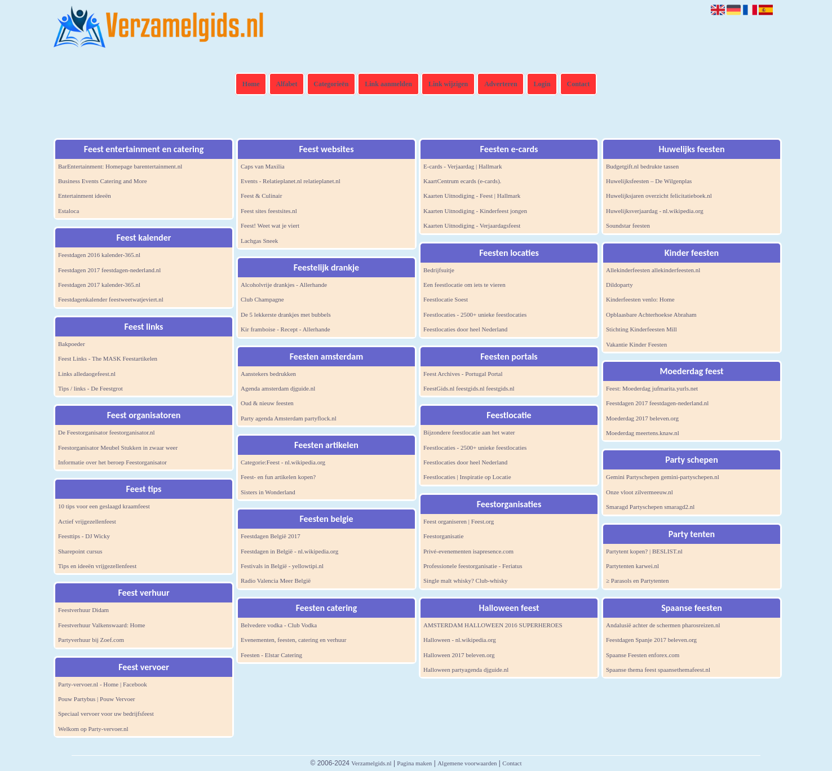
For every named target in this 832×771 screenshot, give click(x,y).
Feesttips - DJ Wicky (84, 536)
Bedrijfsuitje (438, 270)
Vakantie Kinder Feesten (636, 344)
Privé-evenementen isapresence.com (468, 551)
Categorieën (330, 84)
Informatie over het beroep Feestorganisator (112, 462)
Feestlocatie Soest (445, 299)
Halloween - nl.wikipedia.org (459, 639)
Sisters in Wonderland (268, 492)
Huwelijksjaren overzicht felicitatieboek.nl (659, 195)
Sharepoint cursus (80, 551)
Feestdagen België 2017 (270, 536)
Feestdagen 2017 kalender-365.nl (99, 284)
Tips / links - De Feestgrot (90, 388)
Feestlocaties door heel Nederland (465, 329)
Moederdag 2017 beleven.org (642, 418)
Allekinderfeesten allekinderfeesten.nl (653, 270)
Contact (578, 84)
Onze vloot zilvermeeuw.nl (639, 492)
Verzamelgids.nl (371, 763)
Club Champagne (262, 299)
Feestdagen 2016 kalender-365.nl (99, 254)
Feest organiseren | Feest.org (458, 521)
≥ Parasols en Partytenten (637, 580)
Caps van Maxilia (263, 166)
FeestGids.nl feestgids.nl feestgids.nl (469, 388)
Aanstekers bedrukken (268, 373)
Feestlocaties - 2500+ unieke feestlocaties (474, 314)
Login (542, 84)
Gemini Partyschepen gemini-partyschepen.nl (662, 476)
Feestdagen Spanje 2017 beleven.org (651, 639)
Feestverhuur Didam (83, 609)
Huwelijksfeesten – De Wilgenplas (649, 181)
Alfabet (286, 84)
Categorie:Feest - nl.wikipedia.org (283, 462)
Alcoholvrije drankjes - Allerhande (284, 284)
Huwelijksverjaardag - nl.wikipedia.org (654, 210)
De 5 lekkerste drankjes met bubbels (286, 314)
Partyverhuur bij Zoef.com (91, 639)
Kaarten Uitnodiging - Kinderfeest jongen (475, 210)
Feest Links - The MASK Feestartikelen (107, 358)
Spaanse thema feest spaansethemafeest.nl (658, 669)
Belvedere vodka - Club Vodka (279, 625)
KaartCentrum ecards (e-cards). (462, 181)
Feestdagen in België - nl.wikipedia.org (289, 551)
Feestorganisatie (443, 536)
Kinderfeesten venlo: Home (640, 299)
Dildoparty (619, 284)
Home (251, 84)
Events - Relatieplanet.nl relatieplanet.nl (290, 181)
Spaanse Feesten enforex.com (642, 655)
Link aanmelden (388, 84)
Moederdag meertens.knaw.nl (642, 432)
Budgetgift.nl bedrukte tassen (642, 166)
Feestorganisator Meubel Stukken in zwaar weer (118, 447)
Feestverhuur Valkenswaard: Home (101, 625)
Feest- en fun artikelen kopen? (278, 476)
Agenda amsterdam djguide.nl (278, 388)
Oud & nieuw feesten (267, 403)
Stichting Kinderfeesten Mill (641, 329)
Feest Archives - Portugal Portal (463, 373)
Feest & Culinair (261, 195)
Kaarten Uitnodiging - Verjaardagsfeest (471, 225)
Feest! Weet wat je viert (270, 225)
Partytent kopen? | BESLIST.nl (644, 551)
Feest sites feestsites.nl (269, 210)
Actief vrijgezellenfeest (87, 521)
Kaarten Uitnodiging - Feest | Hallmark (471, 195)
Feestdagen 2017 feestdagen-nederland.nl (109, 270)
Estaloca (68, 210)
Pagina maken (414, 763)
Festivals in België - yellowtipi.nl (282, 565)
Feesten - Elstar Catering (271, 655)
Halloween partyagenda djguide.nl (465, 669)
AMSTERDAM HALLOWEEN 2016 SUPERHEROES (493, 625)
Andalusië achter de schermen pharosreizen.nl (663, 625)
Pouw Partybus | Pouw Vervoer (96, 698)
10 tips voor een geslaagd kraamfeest (104, 506)
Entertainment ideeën (84, 195)
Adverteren (500, 84)
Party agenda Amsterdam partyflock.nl (289, 418)
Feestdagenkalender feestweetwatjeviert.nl (110, 299)
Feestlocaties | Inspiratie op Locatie (467, 476)
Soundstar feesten (628, 225)
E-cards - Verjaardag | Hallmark (462, 166)
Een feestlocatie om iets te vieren (464, 284)
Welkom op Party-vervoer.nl (93, 728)
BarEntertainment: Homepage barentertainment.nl (120, 166)
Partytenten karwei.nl (632, 565)
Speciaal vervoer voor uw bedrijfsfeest (106, 713)
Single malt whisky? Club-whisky (465, 580)
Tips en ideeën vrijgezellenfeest (97, 565)
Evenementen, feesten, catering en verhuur (294, 639)
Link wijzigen (448, 84)
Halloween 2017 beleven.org (459, 655)
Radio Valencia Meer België (276, 580)
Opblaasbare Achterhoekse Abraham (651, 314)
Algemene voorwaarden (467, 763)
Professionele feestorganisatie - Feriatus (472, 565)
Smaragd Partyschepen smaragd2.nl (650, 506)
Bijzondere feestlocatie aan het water (469, 432)
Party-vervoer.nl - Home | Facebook (102, 684)
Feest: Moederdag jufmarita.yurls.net (652, 388)
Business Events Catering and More (102, 181)
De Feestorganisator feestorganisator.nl (106, 432)
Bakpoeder (71, 343)
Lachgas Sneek (259, 240)
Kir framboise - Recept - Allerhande (285, 329)
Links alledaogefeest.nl (87, 373)
